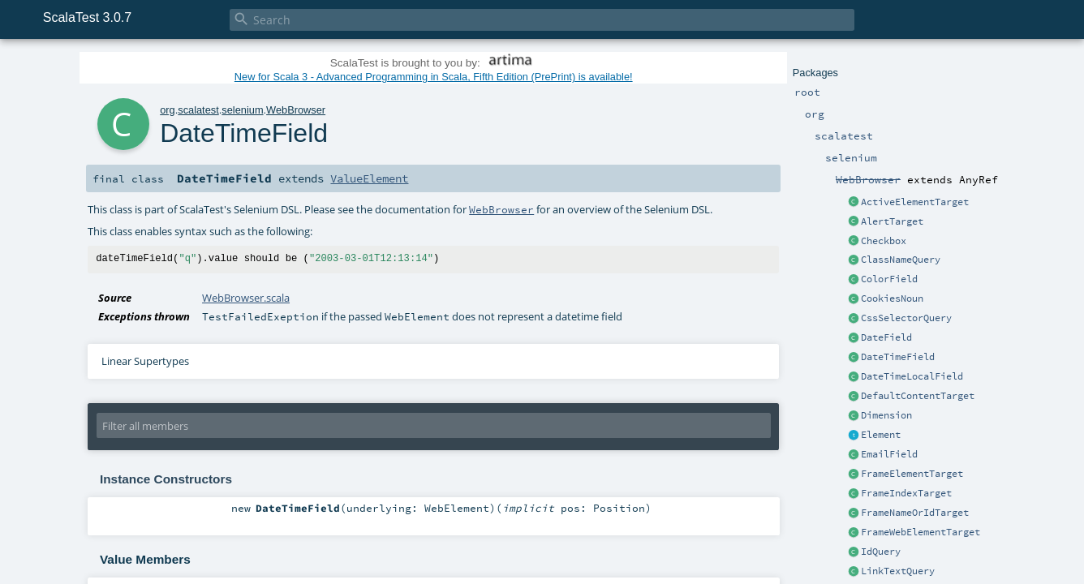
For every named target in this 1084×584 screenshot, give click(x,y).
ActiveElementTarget (915, 202)
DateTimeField (898, 357)
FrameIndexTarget (906, 493)
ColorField (889, 279)
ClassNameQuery (900, 259)
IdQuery (881, 551)
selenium (242, 110)
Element (881, 434)
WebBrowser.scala (246, 297)
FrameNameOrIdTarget (915, 512)
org (167, 110)
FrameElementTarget (912, 473)
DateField (886, 337)
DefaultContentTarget (917, 396)
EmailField (889, 454)
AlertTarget (892, 221)
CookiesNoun (892, 298)
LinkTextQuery (898, 571)
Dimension (886, 415)
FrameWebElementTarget (920, 532)
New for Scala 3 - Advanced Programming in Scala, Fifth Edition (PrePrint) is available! (433, 77)
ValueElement (369, 178)
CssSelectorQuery (906, 318)
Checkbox (883, 241)
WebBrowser (295, 110)
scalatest (198, 110)
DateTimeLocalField (912, 376)
